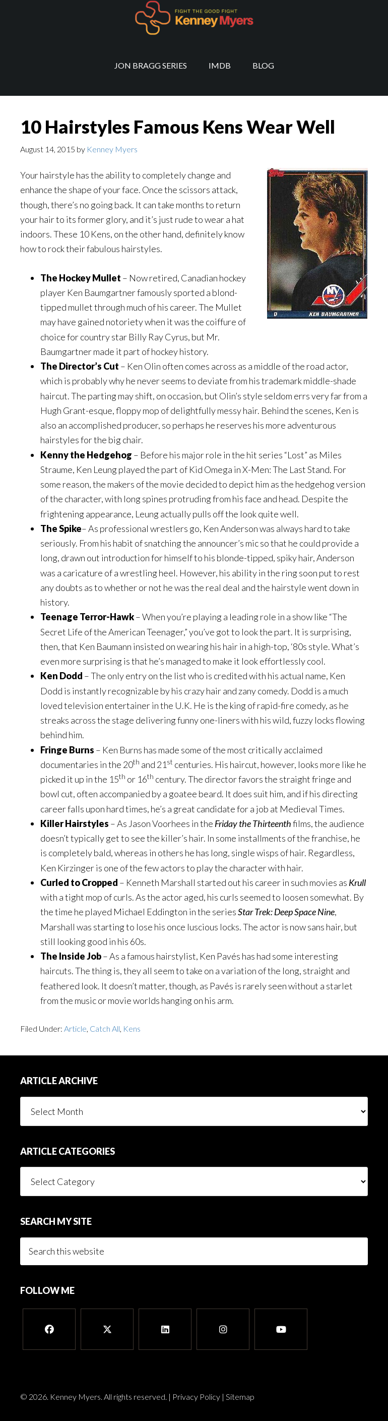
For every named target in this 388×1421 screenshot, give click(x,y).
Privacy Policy (196, 1396)
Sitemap (240, 1396)
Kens (132, 1028)
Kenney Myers (194, 17)
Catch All (105, 1028)
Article (75, 1028)
